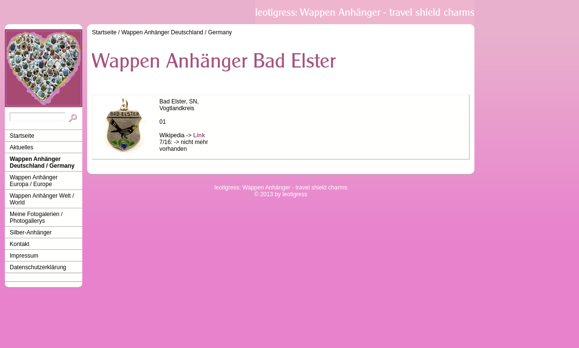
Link (199, 135)
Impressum (24, 255)
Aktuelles (21, 147)
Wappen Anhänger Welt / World (42, 199)
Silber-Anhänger (31, 232)
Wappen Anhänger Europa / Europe (34, 181)
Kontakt (20, 244)
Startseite (22, 135)
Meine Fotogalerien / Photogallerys (36, 217)
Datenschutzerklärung (38, 267)
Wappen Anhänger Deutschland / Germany (42, 162)
